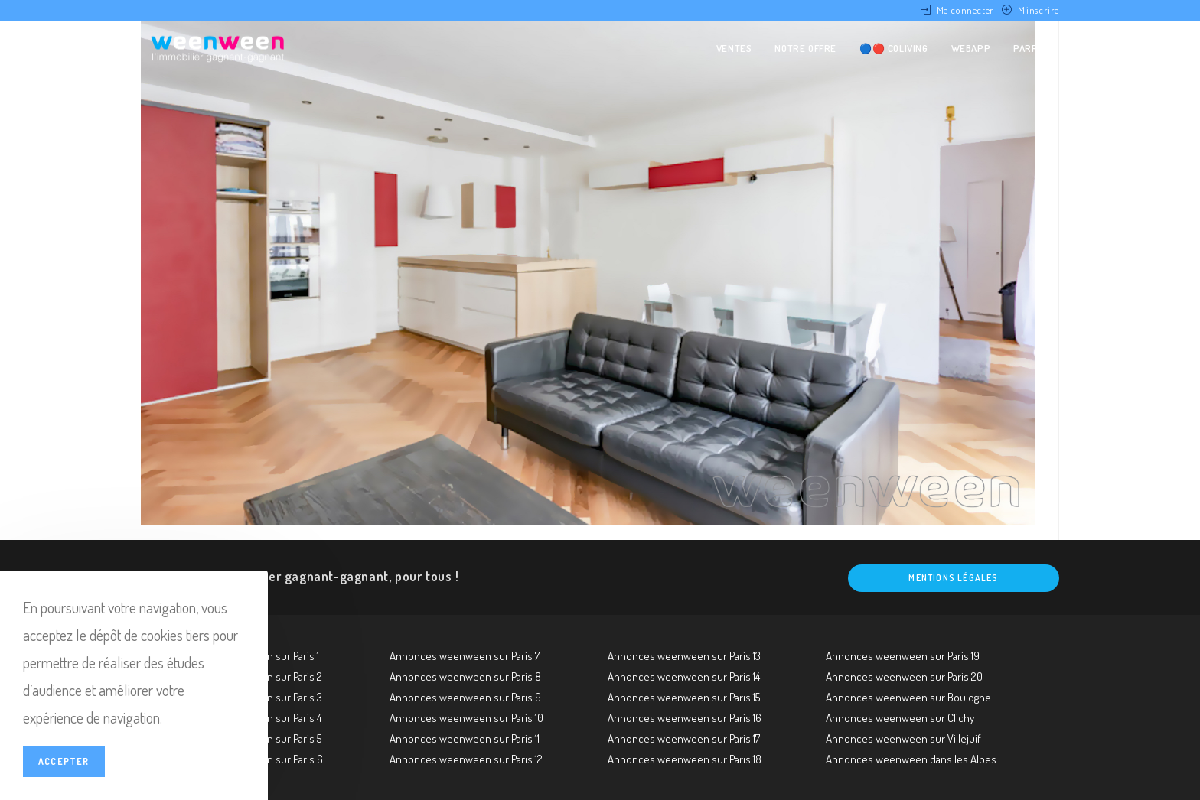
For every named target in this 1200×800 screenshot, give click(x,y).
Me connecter (965, 10)
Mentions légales (953, 578)
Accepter (64, 761)
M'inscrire (1038, 10)
